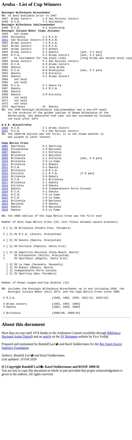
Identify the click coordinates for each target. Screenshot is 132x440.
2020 (5, 228)
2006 (5, 177)
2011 (5, 195)
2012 (5, 198)
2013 (5, 202)
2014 (5, 206)
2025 (5, 246)
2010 (5, 191)
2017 (5, 217)
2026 (5, 249)
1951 (5, 46)
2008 (5, 184)
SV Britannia (68, 397)
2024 (5, 242)
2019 (5, 224)
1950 (5, 151)
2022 (5, 235)
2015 (5, 209)
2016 (5, 213)
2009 (5, 188)
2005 (5, 173)
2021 (5, 231)
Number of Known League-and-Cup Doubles (31, 337)
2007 (5, 180)
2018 (5, 220)
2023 (5, 239)
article (47, 397)
